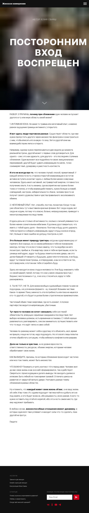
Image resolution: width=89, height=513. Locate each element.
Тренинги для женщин (17, 479)
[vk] (48, 504)
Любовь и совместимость (18, 499)
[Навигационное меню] (85, 4)
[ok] (52, 504)
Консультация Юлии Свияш (18, 486)
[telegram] (59, 504)
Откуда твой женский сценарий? (20, 502)
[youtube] (55, 504)
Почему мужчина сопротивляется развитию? (24, 496)
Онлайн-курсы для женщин (18, 483)
